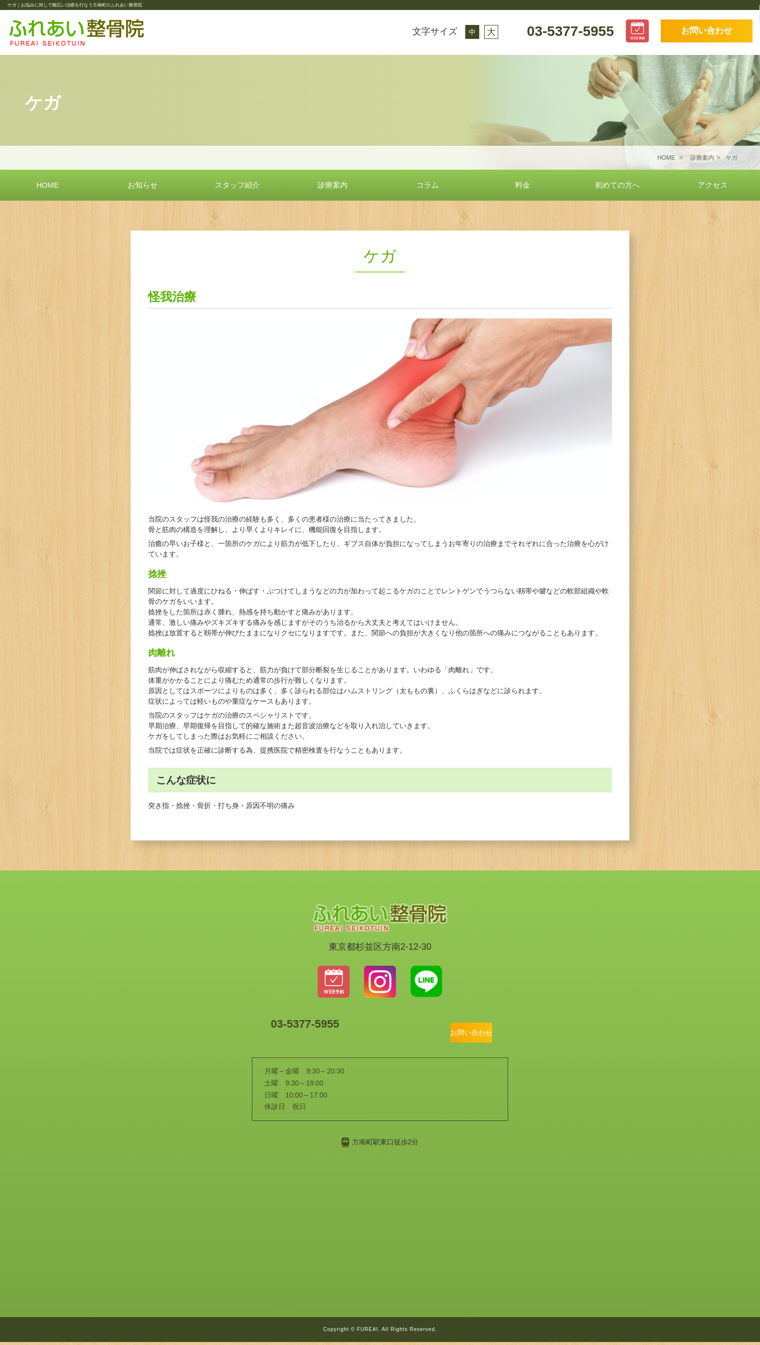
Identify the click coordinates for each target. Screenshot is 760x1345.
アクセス (713, 185)
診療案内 (333, 185)
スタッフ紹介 (237, 185)
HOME (47, 185)
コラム (427, 185)
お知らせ (143, 185)
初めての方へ (617, 185)
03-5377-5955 (568, 31)
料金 (522, 185)
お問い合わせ (706, 30)
